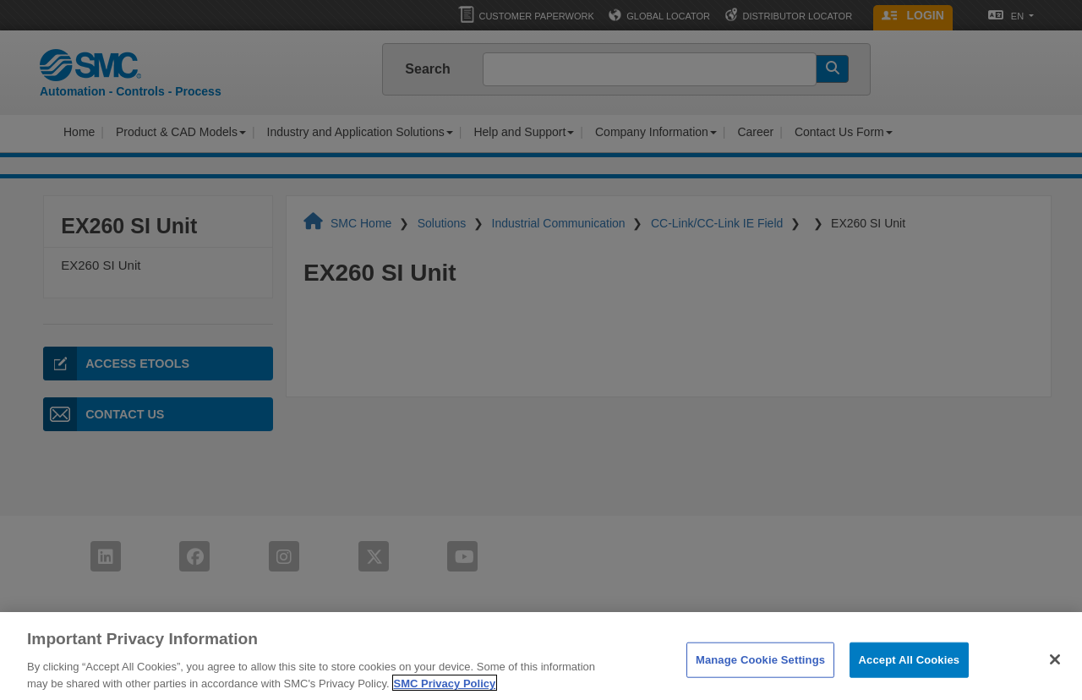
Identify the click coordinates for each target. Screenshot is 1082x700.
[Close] (1055, 671)
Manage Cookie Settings (760, 670)
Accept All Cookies (909, 670)
